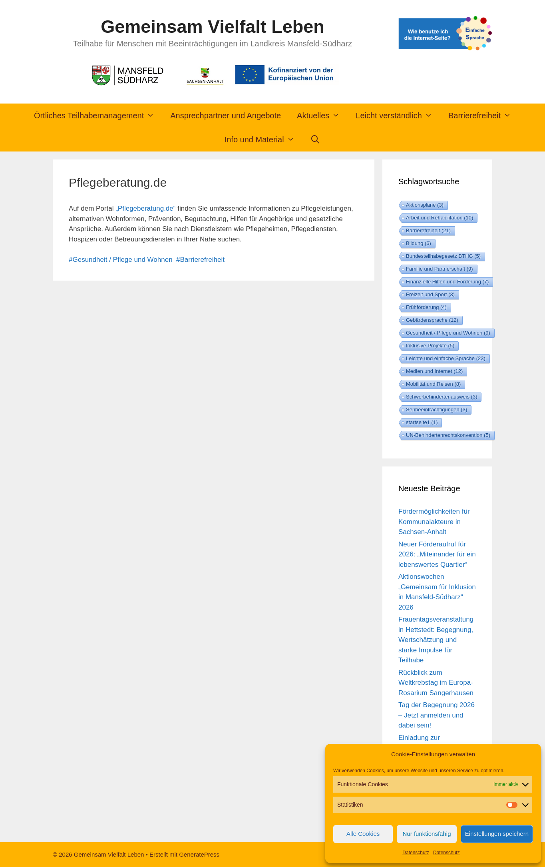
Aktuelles (322, 116)
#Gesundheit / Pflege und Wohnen (121, 259)
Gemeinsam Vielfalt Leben (212, 26)
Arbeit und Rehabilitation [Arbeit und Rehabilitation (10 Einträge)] (439, 218)
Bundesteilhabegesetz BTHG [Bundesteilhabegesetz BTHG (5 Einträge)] (443, 256)
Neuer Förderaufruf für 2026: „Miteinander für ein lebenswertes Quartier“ (437, 554)
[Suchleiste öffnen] (315, 139)
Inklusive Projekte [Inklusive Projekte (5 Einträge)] (430, 346)
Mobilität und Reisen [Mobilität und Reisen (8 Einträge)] (433, 384)
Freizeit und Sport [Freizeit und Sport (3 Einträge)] (430, 294)
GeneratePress (199, 854)
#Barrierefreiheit (200, 259)
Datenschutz (415, 852)
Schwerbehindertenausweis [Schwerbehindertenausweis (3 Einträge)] (441, 397)
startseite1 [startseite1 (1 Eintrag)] (422, 422)
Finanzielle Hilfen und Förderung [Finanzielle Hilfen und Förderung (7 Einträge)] (447, 282)
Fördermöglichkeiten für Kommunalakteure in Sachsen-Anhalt (434, 522)
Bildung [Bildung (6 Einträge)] (418, 243)
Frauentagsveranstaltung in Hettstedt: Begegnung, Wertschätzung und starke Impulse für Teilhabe (435, 640)
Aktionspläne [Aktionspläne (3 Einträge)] (425, 205)
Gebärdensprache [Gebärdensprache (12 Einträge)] (432, 320)
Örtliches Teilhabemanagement (98, 116)
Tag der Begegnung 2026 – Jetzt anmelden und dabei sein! (436, 715)
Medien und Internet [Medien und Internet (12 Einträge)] (434, 371)
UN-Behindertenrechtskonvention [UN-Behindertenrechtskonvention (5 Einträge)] (448, 435)
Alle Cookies (363, 833)
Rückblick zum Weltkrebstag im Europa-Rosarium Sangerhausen (435, 683)
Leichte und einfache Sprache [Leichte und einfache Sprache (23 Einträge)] (445, 358)
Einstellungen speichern (497, 833)
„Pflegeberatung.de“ (145, 208)
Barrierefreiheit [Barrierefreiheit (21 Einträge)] (428, 230)
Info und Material (263, 139)
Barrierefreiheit (483, 116)
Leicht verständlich (398, 116)
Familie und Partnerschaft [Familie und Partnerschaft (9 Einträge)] (439, 269)
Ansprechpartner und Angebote (225, 115)
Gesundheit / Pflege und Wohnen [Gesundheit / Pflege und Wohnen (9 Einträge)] (448, 333)
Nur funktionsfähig (427, 833)
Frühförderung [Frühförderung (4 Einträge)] (426, 307)
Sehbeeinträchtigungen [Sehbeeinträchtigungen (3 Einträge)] (436, 410)
